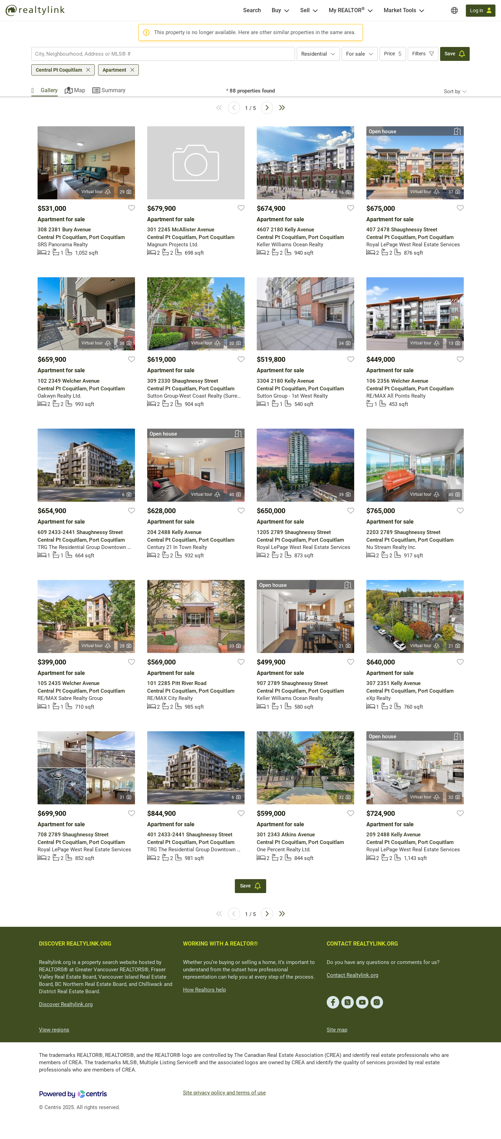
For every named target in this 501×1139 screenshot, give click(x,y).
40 (235, 494)
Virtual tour (96, 192)
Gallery (49, 90)
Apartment (114, 70)
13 (454, 343)
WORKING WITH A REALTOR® (220, 943)
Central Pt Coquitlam (59, 70)
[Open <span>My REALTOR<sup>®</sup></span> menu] (370, 10)
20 (235, 343)
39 (344, 494)
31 (125, 797)
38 (125, 343)
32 (344, 797)
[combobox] (163, 54)
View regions (54, 1030)
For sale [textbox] (355, 54)
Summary (114, 90)
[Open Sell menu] (315, 10)
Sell (305, 10)
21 (344, 646)
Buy (276, 10)
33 (235, 646)
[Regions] (454, 10)
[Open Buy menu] (286, 10)
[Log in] (480, 11)
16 (344, 192)
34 (344, 343)
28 (125, 646)
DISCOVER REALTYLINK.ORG (75, 943)
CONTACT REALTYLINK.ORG (362, 943)
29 (125, 192)
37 (454, 192)
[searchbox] (159, 54)
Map (79, 90)
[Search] (252, 10)
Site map (337, 1030)
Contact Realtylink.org (352, 975)
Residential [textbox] (314, 54)
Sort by (452, 91)
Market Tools (400, 10)
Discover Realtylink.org (66, 1004)
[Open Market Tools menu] (421, 10)
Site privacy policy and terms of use (224, 1093)
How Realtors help (204, 990)
